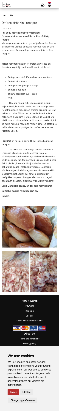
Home (4, 15)
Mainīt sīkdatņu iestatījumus (29, 321)
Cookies (29, 316)
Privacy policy (29, 343)
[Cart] (43, 5)
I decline (26, 392)
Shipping (29, 311)
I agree (13, 392)
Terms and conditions (29, 339)
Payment (29, 306)
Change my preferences (23, 400)
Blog (12, 15)
